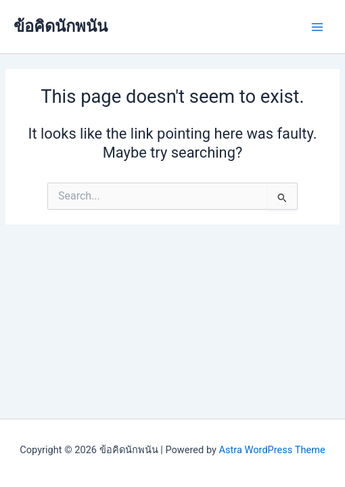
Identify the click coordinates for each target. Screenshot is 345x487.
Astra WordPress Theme (272, 450)
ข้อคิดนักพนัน (61, 26)
